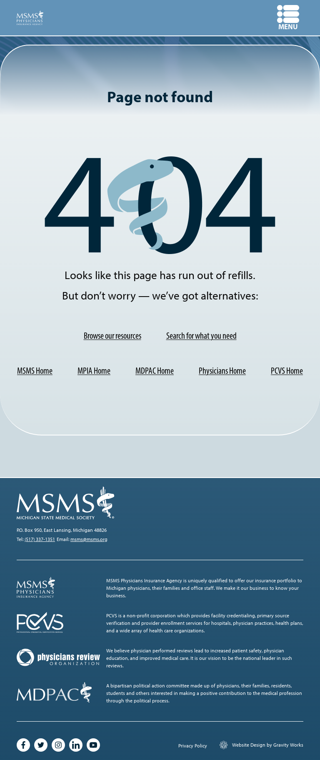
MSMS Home (34, 370)
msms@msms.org (89, 539)
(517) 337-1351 (40, 539)
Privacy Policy (192, 746)
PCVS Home (287, 370)
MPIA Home (94, 370)
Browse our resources (112, 335)
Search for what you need (201, 335)
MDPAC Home (154, 370)
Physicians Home (222, 370)
